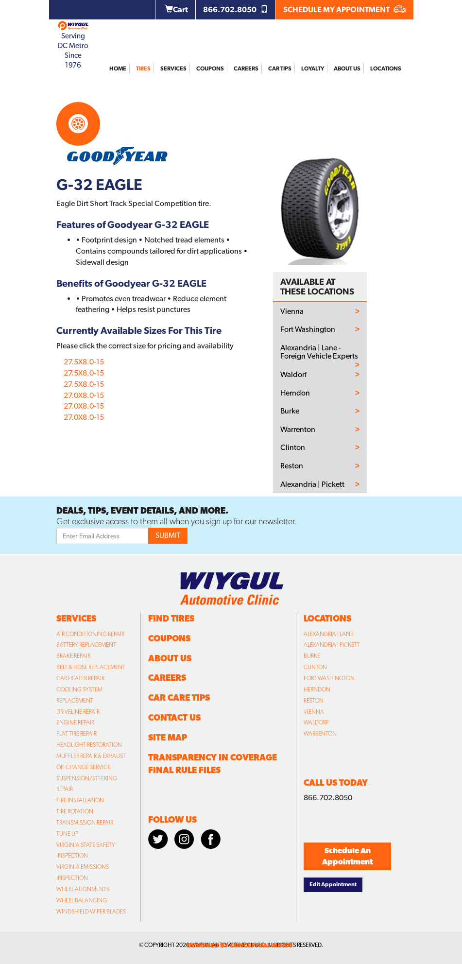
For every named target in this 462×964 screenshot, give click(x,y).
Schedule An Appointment (347, 856)
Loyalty (312, 68)
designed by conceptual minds (239, 945)
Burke (289, 411)
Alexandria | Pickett (312, 484)
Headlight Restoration (89, 744)
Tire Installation (80, 800)
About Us (347, 68)
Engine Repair (75, 722)
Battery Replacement (86, 644)
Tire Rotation (74, 811)
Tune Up (67, 833)
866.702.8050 (235, 9)
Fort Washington (307, 329)
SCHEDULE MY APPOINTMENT (344, 9)
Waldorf (293, 374)
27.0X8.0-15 (84, 395)
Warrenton (297, 429)
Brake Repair (73, 656)
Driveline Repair (78, 711)
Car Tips (279, 68)
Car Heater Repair (80, 678)
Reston (291, 466)
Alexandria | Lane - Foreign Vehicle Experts (319, 352)
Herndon (295, 393)
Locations (385, 68)
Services (173, 68)
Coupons (210, 68)
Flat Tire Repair (76, 733)
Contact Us (174, 717)
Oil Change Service (83, 767)
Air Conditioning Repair (90, 634)
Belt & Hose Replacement (90, 667)
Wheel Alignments (82, 889)
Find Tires (171, 618)
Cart (176, 9)
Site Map (167, 737)
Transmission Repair (84, 822)
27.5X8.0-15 (84, 361)
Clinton (292, 447)
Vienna (292, 311)
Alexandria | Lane (328, 634)
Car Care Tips (179, 697)
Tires (143, 68)
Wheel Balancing (81, 900)
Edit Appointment (333, 884)
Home (117, 68)
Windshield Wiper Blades (91, 911)
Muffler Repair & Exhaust (91, 756)
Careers (246, 68)
